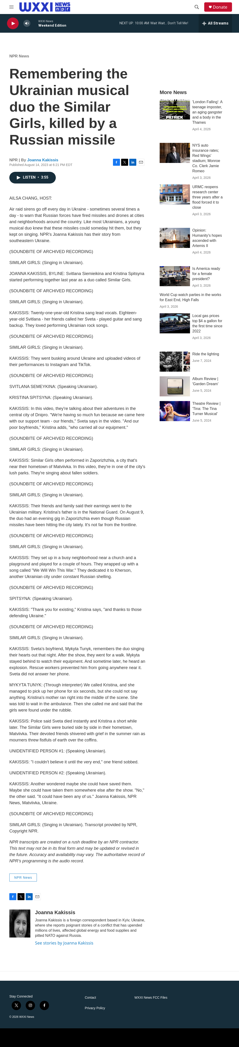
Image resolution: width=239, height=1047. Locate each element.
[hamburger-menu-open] (11, 7)
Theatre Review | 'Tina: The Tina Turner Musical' (206, 409)
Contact (90, 997)
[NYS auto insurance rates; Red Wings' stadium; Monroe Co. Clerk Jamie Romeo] (175, 153)
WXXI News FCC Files (150, 997)
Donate (220, 7)
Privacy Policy (95, 1008)
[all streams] (215, 23)
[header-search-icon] (196, 7)
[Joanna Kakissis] (19, 924)
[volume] (27, 23)
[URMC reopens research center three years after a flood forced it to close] (175, 194)
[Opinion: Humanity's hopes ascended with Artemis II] (175, 238)
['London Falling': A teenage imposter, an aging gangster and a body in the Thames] (175, 109)
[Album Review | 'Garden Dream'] (175, 386)
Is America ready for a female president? (206, 274)
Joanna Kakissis (42, 160)
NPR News (19, 56)
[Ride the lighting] (175, 362)
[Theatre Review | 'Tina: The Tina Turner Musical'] (175, 411)
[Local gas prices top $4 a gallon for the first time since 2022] (175, 323)
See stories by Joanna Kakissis (64, 943)
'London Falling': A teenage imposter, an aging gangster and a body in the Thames (207, 112)
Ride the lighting (205, 354)
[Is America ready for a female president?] (175, 276)
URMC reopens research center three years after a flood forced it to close (207, 197)
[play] (13, 23)
